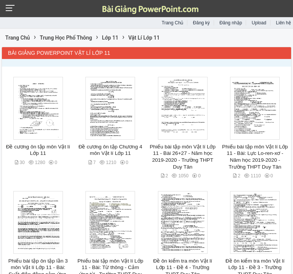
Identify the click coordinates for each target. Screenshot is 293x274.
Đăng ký (201, 22)
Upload (259, 22)
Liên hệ (283, 22)
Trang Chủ (173, 22)
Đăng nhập (230, 22)
